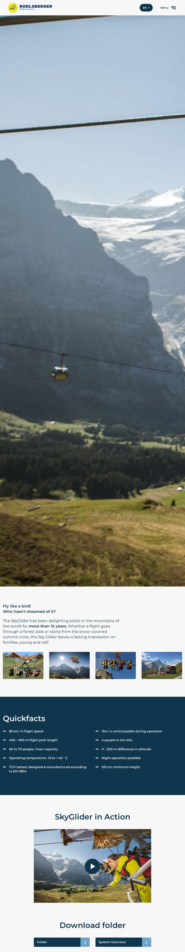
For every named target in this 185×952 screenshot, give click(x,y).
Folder (42, 942)
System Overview (112, 942)
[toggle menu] (168, 8)
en (145, 7)
